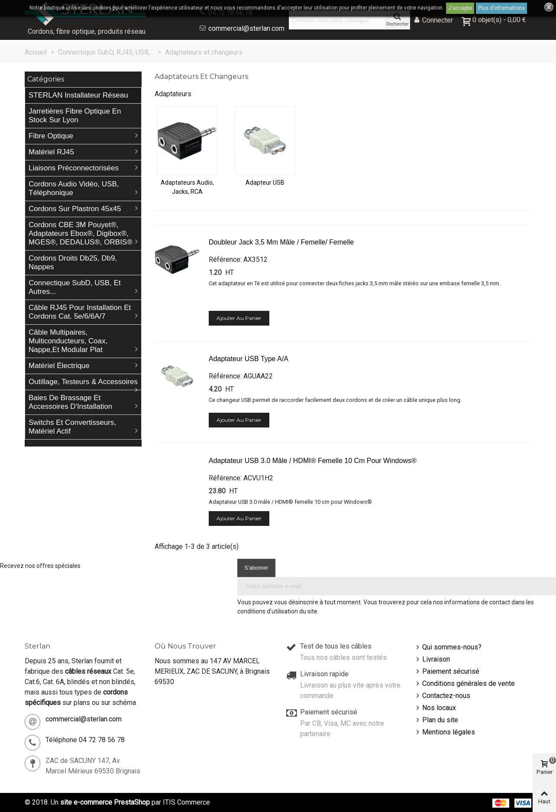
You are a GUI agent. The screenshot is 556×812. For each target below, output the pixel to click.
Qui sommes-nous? (448, 647)
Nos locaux (435, 708)
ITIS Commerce (186, 802)
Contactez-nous (442, 696)
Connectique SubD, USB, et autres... (75, 287)
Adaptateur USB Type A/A (248, 358)
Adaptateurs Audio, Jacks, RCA (187, 187)
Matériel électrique (59, 366)
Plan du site (436, 720)
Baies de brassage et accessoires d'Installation (70, 402)
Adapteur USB (265, 182)
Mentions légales (444, 732)
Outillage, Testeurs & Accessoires (83, 382)
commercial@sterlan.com (246, 28)
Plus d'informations (501, 8)
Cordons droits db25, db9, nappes (73, 262)
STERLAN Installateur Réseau (78, 95)
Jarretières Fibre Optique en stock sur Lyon (75, 115)
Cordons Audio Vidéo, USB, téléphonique (74, 188)
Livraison (432, 659)
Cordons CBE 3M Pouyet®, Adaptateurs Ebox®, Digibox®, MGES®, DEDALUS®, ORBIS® (81, 233)
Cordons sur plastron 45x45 (75, 209)
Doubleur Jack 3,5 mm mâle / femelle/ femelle (281, 242)
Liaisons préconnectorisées (74, 168)
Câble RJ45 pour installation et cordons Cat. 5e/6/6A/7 (80, 311)
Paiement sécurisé (446, 671)
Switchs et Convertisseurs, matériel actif (72, 426)
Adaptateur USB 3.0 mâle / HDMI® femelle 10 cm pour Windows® (313, 460)
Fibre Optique (51, 136)
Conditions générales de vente (464, 683)
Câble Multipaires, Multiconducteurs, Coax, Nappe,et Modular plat (68, 341)
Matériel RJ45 (51, 152)
